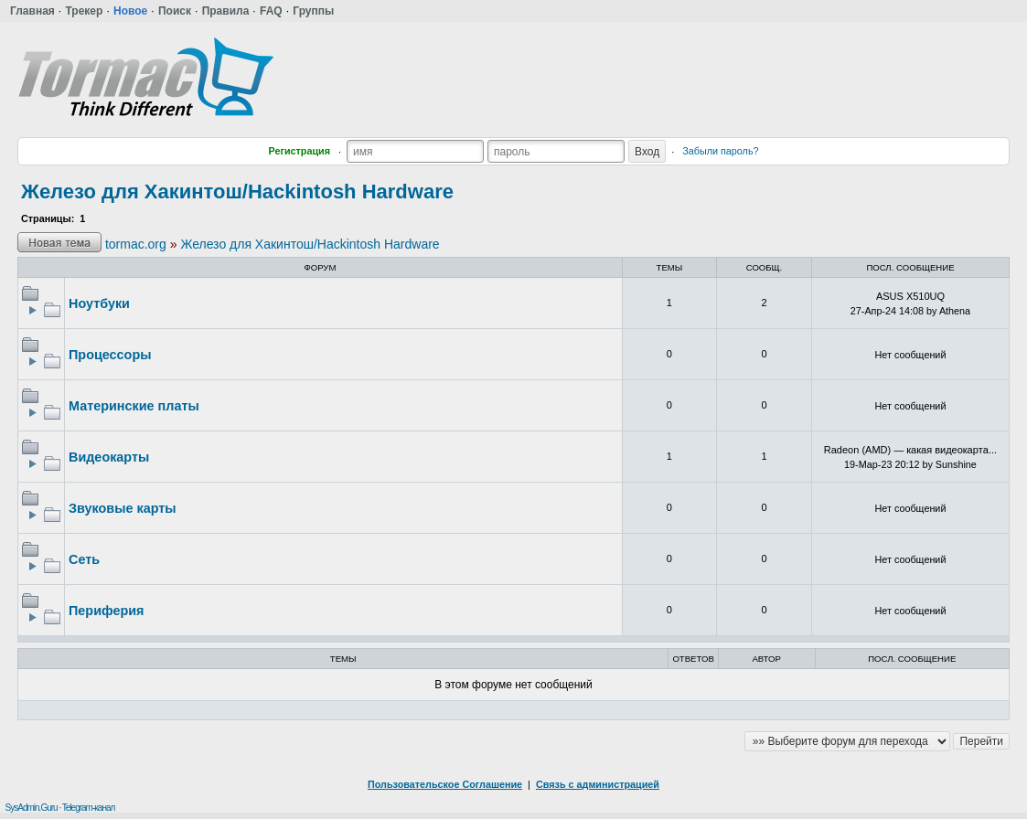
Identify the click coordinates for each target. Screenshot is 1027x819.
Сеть (84, 559)
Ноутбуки (99, 303)
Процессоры (110, 354)
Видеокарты (109, 457)
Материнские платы (134, 406)
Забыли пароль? (720, 150)
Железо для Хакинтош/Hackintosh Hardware (237, 191)
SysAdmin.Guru (31, 808)
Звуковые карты (123, 508)
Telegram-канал (88, 808)
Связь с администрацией (597, 784)
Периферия (106, 610)
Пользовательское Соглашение (445, 784)
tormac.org (135, 244)
